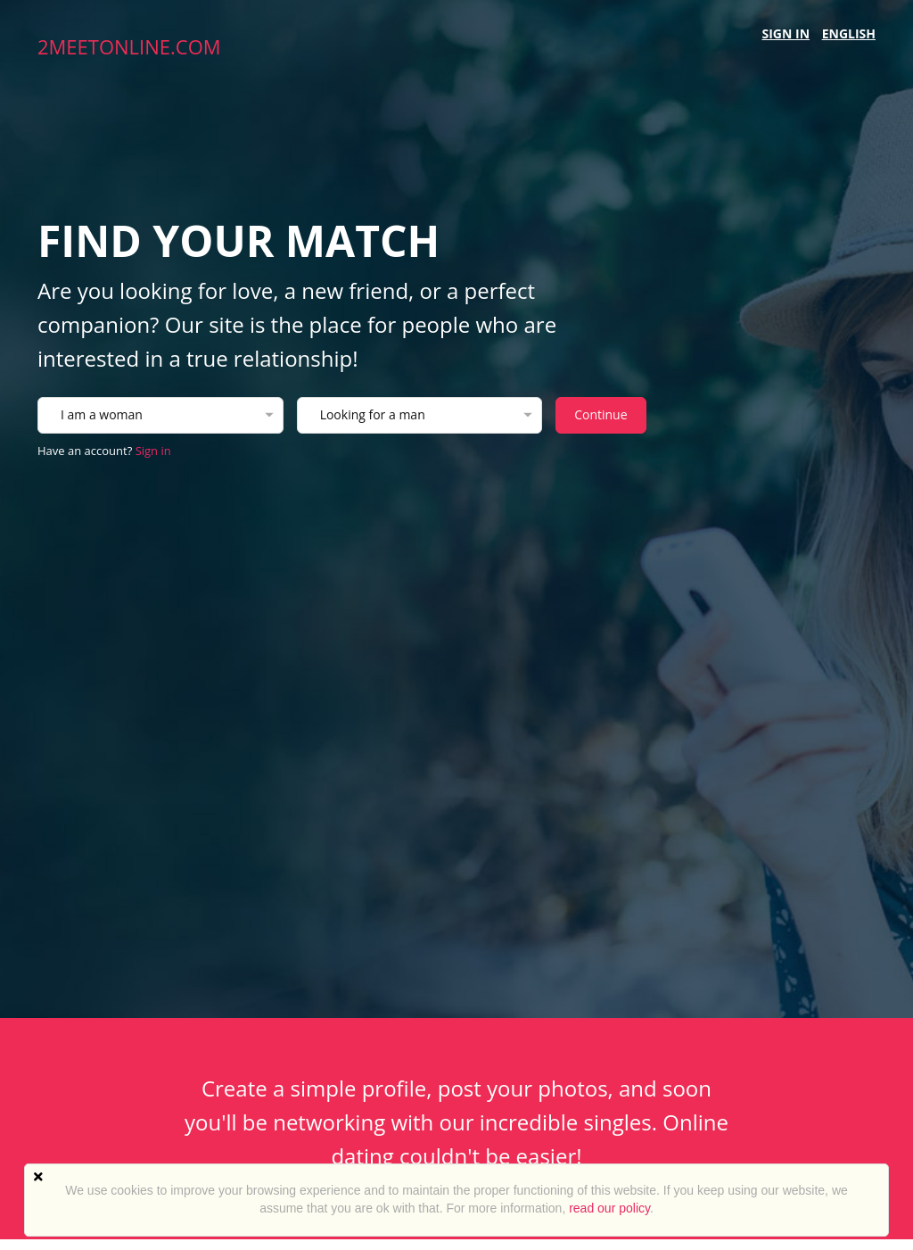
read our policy (609, 1208)
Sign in (786, 33)
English (849, 33)
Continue (600, 414)
